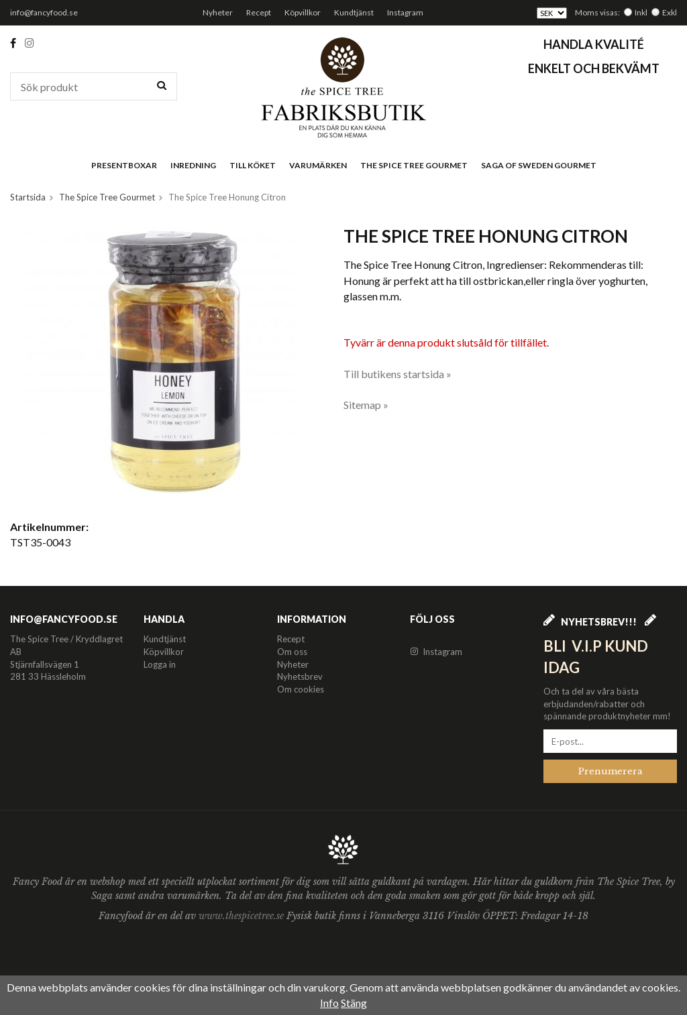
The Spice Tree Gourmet (414, 165)
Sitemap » (366, 404)
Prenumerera (610, 771)
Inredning (193, 165)
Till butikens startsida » (398, 373)
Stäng (354, 1002)
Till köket (252, 165)
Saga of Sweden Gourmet (538, 165)
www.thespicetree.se (242, 916)
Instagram (405, 12)
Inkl (641, 12)
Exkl (669, 12)
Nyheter (218, 12)
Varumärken (318, 165)
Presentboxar (124, 165)
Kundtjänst (354, 12)
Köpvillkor (302, 12)
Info (329, 1002)
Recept (258, 12)
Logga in (160, 664)
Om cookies (300, 689)
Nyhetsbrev (300, 676)
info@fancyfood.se (44, 12)
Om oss (292, 651)
